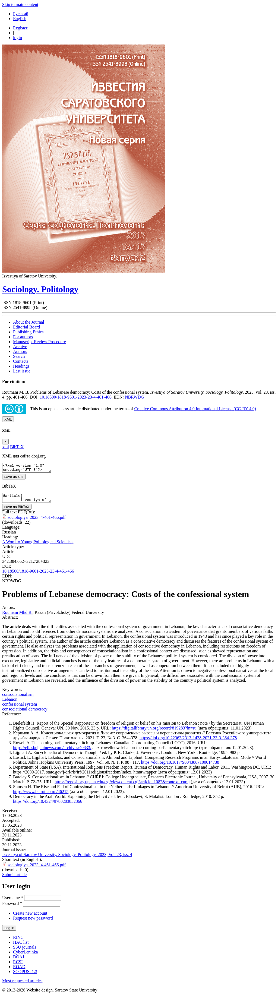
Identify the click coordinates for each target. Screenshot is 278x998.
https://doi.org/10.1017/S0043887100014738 (180, 765)
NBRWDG (134, 397)
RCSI (18, 965)
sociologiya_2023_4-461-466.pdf (37, 520)
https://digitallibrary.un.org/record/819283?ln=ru (154, 731)
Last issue (21, 371)
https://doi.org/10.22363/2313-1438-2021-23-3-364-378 (188, 741)
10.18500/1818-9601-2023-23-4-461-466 (75, 397)
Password (12, 906)
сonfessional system (19, 707)
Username (12, 901)
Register (20, 28)
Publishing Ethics (28, 332)
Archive (20, 346)
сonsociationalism (18, 697)
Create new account (30, 916)
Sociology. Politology (40, 289)
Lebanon (9, 702)
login (17, 37)
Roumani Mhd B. (17, 615)
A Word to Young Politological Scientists (37, 545)
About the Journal (28, 322)
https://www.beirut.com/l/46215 (40, 794)
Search (19, 356)
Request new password (33, 921)
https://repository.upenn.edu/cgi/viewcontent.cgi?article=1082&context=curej (122, 785)
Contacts (20, 361)
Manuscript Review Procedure (39, 341)
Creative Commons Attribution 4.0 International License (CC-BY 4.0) (195, 408)
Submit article (14, 878)
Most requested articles (22, 984)
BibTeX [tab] (17, 446)
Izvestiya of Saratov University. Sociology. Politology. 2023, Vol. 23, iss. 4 (67, 857)
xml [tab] (5, 446)
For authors (23, 336)
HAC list (21, 945)
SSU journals (24, 950)
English (19, 18)
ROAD (19, 970)
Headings (21, 366)
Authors (20, 351)
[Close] (5, 441)
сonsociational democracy (25, 712)
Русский (20, 13)
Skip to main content (20, 4)
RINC (18, 940)
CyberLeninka (25, 955)
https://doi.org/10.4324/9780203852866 (47, 804)
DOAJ (18, 960)
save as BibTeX (16, 510)
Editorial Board (26, 327)
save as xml (13, 478)
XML (8, 419)
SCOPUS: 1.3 (25, 974)
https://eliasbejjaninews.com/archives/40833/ (52, 750)
